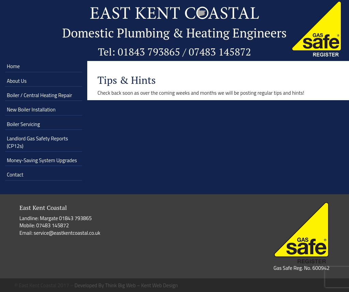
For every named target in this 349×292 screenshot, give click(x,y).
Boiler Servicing (23, 124)
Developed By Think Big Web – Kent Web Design (126, 285)
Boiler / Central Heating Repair (39, 95)
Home (13, 66)
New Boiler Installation (31, 109)
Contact (15, 174)
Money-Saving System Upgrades (42, 160)
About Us (17, 80)
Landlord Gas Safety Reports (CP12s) (37, 142)
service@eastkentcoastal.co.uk (67, 233)
